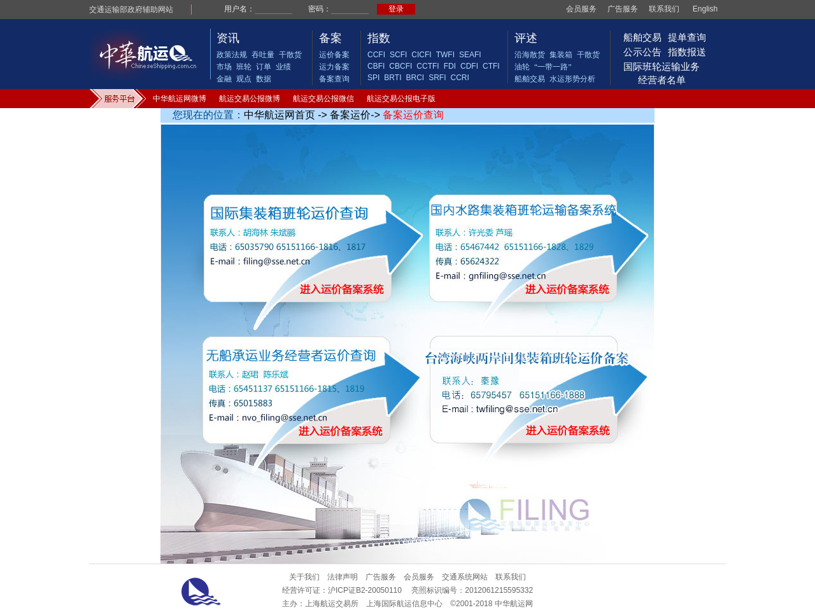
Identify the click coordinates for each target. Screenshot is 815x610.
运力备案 (334, 66)
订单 (263, 66)
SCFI (398, 54)
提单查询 (687, 37)
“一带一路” (553, 66)
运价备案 (334, 54)
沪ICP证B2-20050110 (365, 590)
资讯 (227, 38)
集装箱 (560, 54)
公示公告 (642, 51)
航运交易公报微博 (249, 98)
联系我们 (664, 8)
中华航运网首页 (279, 114)
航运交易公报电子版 (401, 98)
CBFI (376, 66)
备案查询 (334, 78)
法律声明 (342, 576)
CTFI (491, 66)
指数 (378, 38)
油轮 (522, 66)
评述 (525, 38)
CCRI (459, 77)
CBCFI (400, 66)
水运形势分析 (572, 78)
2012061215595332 (499, 590)
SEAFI (470, 54)
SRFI (437, 77)
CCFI (376, 54)
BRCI (415, 77)
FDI (450, 66)
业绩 (283, 66)
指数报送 (687, 51)
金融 (224, 78)
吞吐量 (263, 54)
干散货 (290, 54)
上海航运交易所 (331, 603)
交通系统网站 (465, 576)
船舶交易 (529, 78)
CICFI (421, 54)
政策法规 (231, 54)
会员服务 (581, 8)
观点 (244, 78)
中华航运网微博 (179, 98)
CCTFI (427, 66)
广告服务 (622, 8)
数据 (263, 78)
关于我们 (304, 576)
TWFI (445, 54)
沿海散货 (529, 54)
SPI (373, 77)
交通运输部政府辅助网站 (131, 9)
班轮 (244, 66)
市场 (224, 66)
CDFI (469, 66)
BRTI (392, 77)
